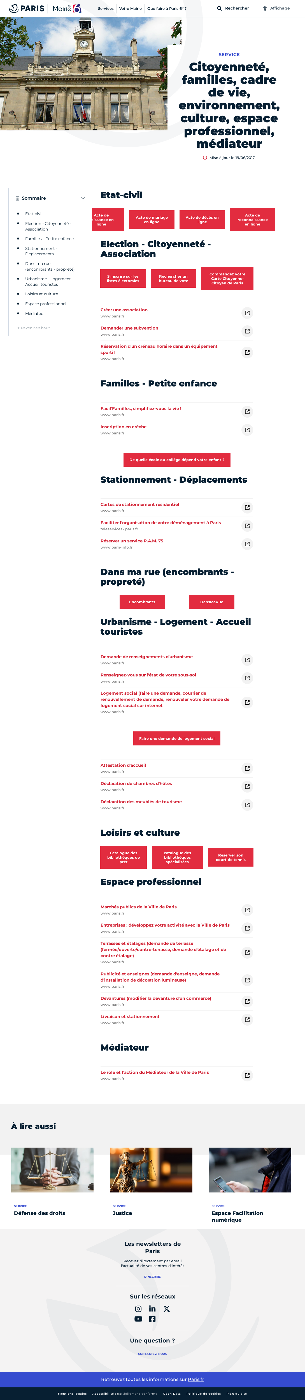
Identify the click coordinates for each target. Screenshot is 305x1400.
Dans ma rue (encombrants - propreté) (50, 266)
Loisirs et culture (41, 293)
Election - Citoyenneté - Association (48, 226)
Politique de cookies (204, 1394)
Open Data (172, 1394)
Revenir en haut (35, 328)
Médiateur (35, 313)
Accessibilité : (124, 1394)
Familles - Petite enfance (49, 238)
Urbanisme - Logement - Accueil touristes (49, 281)
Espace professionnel (45, 303)
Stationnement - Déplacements (41, 251)
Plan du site (237, 1394)
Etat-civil (34, 213)
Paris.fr (196, 1379)
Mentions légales (72, 1394)
